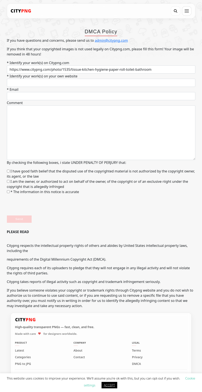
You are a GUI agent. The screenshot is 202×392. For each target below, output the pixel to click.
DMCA (136, 364)
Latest (19, 350)
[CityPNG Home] (21, 11)
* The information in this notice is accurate (43, 191)
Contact (79, 357)
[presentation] (39, 205)
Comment (15, 102)
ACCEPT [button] (109, 385)
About (78, 350)
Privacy (137, 357)
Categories (23, 357)
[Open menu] (186, 11)
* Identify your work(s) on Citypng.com (38, 62)
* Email (13, 89)
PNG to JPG (23, 364)
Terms (136, 350)
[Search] (175, 11)
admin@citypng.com (111, 40)
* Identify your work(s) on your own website (42, 76)
